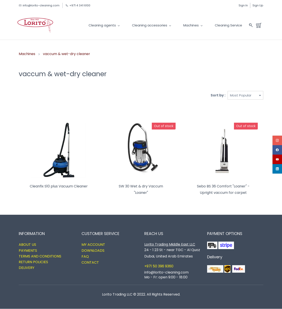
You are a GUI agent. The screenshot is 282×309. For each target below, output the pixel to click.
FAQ (85, 256)
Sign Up (257, 5)
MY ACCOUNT (93, 244)
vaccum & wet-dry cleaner (66, 53)
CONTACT (90, 262)
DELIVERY (26, 267)
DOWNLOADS (93, 250)
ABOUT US (27, 244)
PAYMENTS (28, 250)
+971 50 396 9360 (158, 266)
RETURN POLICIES (33, 262)
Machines (27, 53)
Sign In (243, 5)
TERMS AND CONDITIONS (40, 256)
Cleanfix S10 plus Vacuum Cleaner (59, 186)
